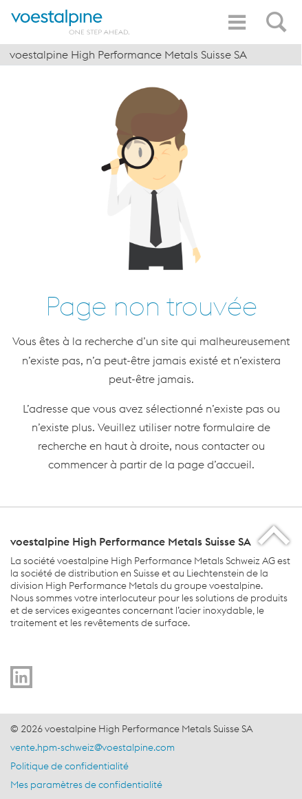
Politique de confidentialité (69, 766)
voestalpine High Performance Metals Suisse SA (128, 54)
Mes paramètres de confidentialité (86, 784)
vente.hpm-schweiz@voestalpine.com (92, 747)
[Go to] (21, 677)
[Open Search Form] (278, 14)
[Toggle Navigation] (236, 22)
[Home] (72, 22)
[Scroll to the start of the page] (275, 534)
